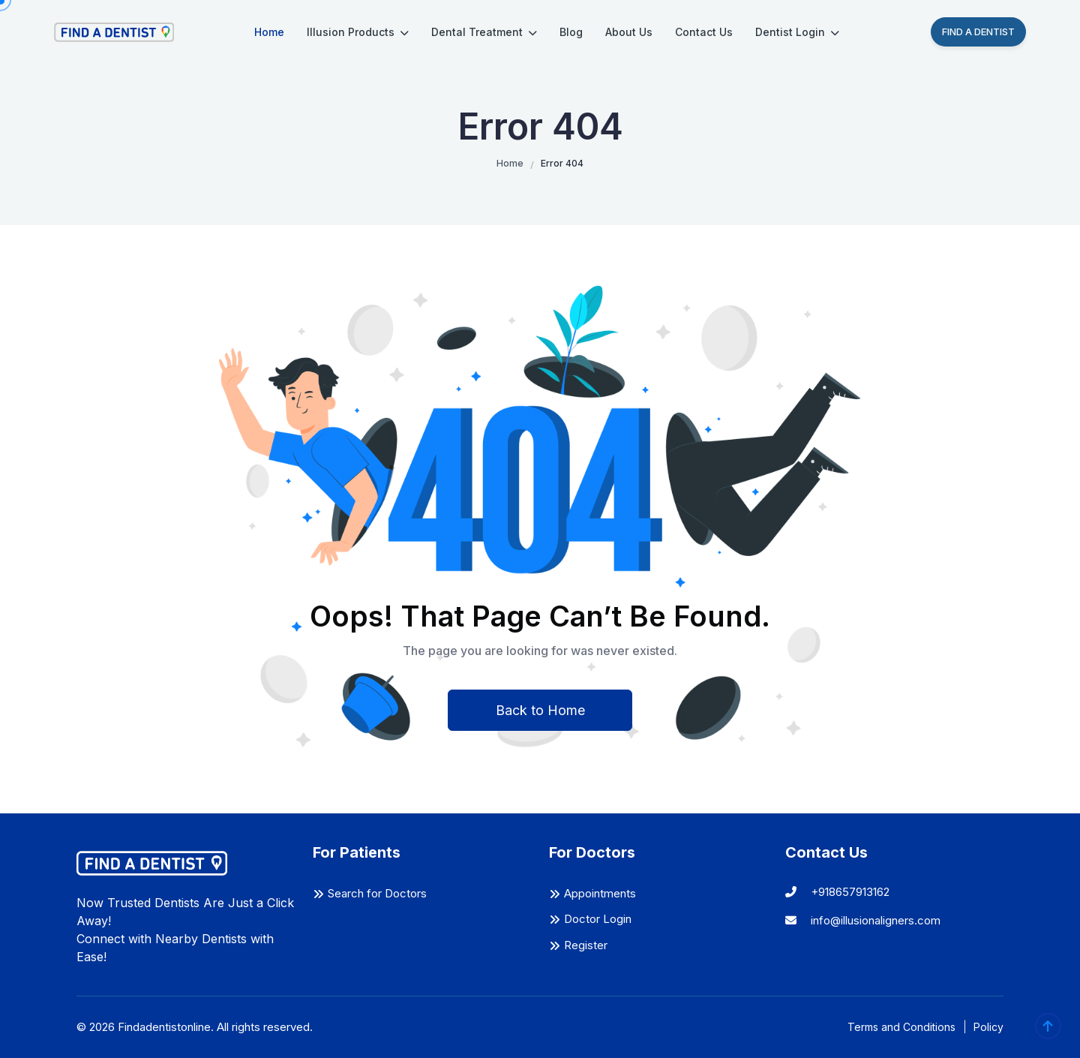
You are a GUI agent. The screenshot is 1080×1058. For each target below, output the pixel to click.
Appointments (600, 893)
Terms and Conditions (902, 1026)
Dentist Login (797, 32)
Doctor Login (598, 919)
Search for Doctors (377, 893)
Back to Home (540, 710)
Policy (989, 1026)
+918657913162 (837, 892)
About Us (628, 32)
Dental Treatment (484, 32)
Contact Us (704, 32)
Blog (571, 32)
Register (586, 945)
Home (269, 32)
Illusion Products (358, 32)
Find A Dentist (978, 32)
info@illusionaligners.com (862, 920)
